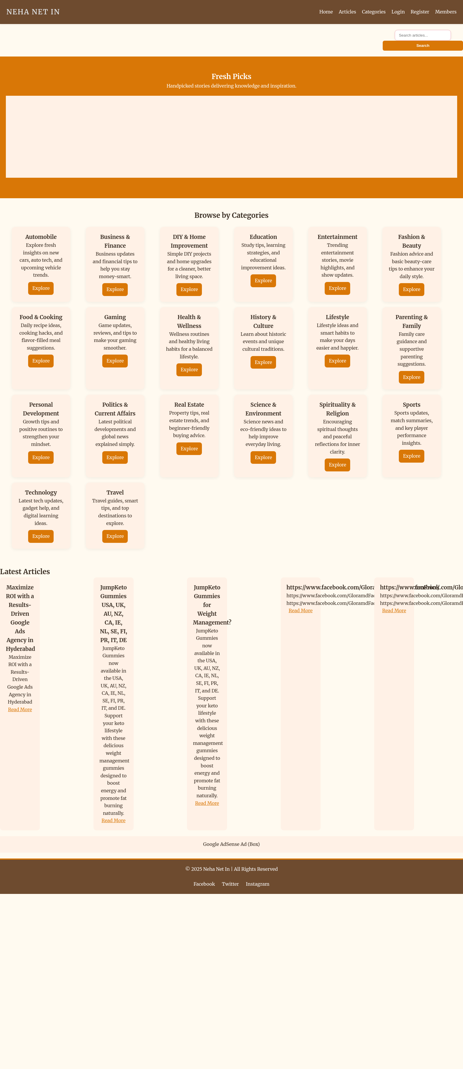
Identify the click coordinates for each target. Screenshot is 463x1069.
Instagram (257, 884)
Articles (347, 12)
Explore (41, 288)
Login (398, 12)
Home (326, 12)
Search (422, 45)
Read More (20, 709)
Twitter (230, 884)
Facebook (204, 884)
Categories (374, 12)
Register (420, 12)
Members (446, 12)
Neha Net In (33, 11)
